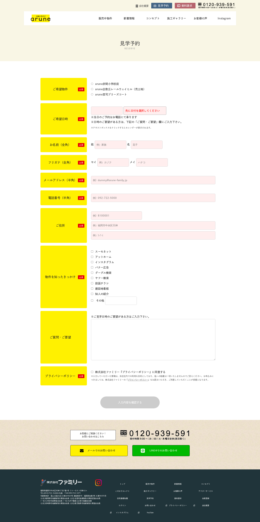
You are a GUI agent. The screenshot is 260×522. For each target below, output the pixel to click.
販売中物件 (105, 18)
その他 (97, 300)
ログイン (122, 495)
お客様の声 (200, 18)
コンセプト (153, 18)
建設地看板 (100, 288)
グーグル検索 (101, 273)
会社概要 (144, 5)
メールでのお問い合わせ (101, 451)
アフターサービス (206, 487)
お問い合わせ (150, 495)
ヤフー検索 (100, 278)
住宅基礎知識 (122, 491)
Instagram (224, 18)
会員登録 (206, 491)
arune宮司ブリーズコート (109, 94)
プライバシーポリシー (138, 379)
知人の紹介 (100, 294)
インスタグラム (102, 262)
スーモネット (101, 251)
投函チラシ (100, 283)
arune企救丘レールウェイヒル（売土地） (118, 89)
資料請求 (186, 5)
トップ (122, 483)
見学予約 (163, 5)
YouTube (150, 499)
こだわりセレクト (122, 487)
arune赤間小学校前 (105, 84)
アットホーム (101, 257)
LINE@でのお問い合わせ (164, 451)
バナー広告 (100, 267)
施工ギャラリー (176, 18)
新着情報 (129, 18)
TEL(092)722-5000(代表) (50, 493)
